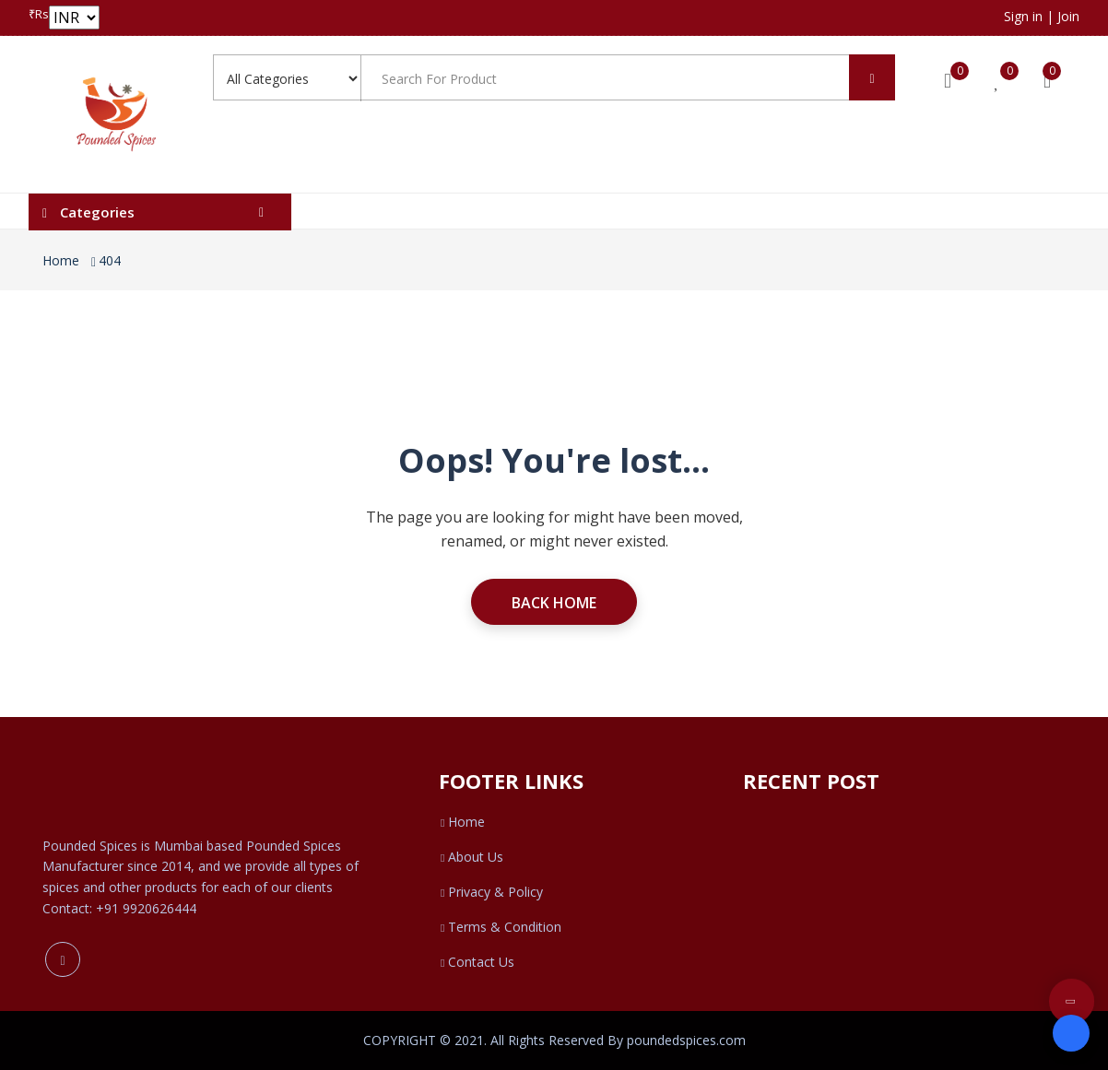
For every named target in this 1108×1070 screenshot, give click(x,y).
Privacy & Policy (491, 891)
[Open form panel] (1071, 1033)
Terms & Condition (500, 926)
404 (110, 260)
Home (60, 260)
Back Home (554, 603)
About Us (471, 856)
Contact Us (476, 961)
